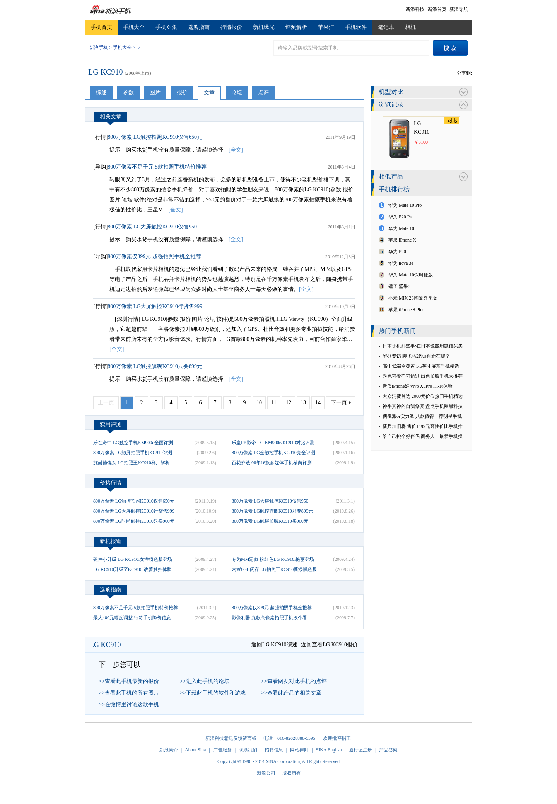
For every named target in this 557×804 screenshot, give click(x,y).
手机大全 (134, 27)
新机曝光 (264, 27)
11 (273, 402)
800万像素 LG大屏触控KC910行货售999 (155, 306)
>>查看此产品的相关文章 (291, 693)
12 (288, 402)
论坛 (236, 92)
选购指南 (199, 27)
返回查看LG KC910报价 (329, 644)
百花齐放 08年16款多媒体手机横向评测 (272, 462)
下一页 (339, 402)
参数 (128, 92)
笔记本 (386, 27)
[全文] (236, 150)
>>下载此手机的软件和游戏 (213, 693)
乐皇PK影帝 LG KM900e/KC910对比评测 (273, 442)
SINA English (329, 750)
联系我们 (248, 750)
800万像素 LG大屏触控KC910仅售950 (152, 227)
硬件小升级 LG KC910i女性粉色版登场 (132, 559)
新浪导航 (458, 9)
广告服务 (222, 750)
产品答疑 (388, 750)
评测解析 (296, 27)
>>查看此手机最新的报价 (129, 681)
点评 (263, 92)
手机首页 (101, 27)
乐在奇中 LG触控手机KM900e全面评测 (133, 442)
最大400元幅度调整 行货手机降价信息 (132, 617)
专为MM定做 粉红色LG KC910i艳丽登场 (273, 559)
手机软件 (356, 27)
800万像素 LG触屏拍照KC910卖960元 (270, 521)
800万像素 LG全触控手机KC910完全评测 (273, 452)
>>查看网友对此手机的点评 (294, 681)
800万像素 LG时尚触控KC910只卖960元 (133, 521)
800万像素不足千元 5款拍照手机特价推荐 (157, 167)
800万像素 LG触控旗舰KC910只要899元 (155, 366)
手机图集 (166, 27)
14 (318, 402)
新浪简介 (168, 750)
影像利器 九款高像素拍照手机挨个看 (269, 617)
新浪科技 (415, 9)
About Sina (195, 750)
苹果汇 (326, 27)
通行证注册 (360, 750)
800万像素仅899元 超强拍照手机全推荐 (154, 256)
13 (303, 402)
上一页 (106, 402)
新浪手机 (98, 47)
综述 (101, 92)
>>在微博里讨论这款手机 (129, 704)
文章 (209, 92)
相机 (410, 27)
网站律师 (299, 750)
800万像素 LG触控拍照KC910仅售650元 (155, 137)
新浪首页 (437, 9)
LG (140, 47)
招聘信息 (274, 750)
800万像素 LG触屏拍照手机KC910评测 (132, 452)
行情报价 (231, 27)
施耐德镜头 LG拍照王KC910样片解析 (131, 462)
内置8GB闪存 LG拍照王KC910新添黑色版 (274, 569)
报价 (182, 92)
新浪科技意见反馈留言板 (230, 738)
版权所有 (291, 773)
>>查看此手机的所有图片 (129, 693)
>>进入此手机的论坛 (204, 681)
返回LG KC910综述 (274, 644)
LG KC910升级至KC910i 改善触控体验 (132, 569)
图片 (155, 92)
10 (259, 402)
